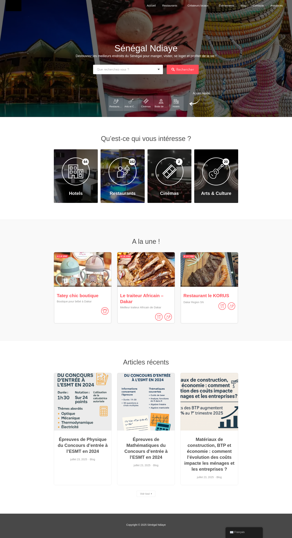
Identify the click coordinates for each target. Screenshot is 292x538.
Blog (243, 5)
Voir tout (145, 493)
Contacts (258, 5)
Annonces (276, 5)
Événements (226, 5)
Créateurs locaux (198, 5)
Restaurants (169, 5)
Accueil (151, 5)
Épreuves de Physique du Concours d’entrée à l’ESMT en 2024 (83, 445)
